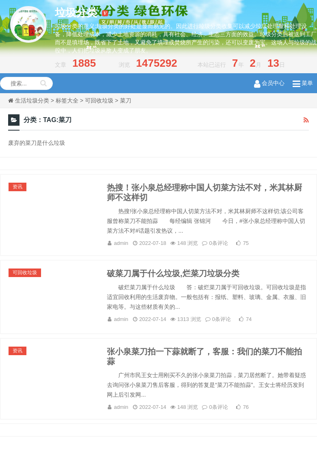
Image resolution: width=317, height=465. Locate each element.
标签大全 (67, 100)
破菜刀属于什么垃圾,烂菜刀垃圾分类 (173, 273)
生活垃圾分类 (32, 100)
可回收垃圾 (99, 100)
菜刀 (125, 100)
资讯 (17, 187)
